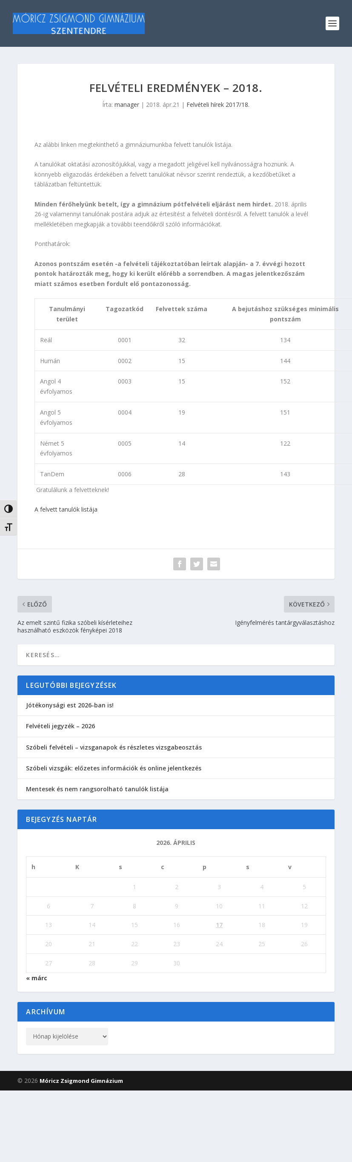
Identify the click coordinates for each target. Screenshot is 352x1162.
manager (126, 104)
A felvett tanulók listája (65, 509)
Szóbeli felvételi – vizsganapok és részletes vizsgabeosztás (114, 747)
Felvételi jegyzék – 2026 (60, 726)
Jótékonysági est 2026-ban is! (70, 705)
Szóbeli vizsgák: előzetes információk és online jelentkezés (113, 768)
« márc (36, 978)
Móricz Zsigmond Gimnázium (81, 1081)
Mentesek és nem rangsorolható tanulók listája (97, 789)
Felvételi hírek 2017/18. (217, 104)
